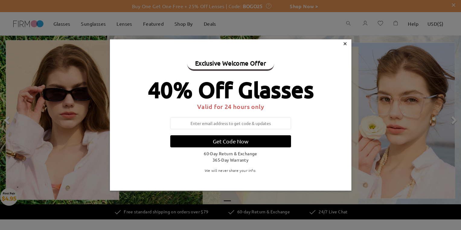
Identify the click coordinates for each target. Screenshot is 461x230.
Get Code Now (230, 141)
